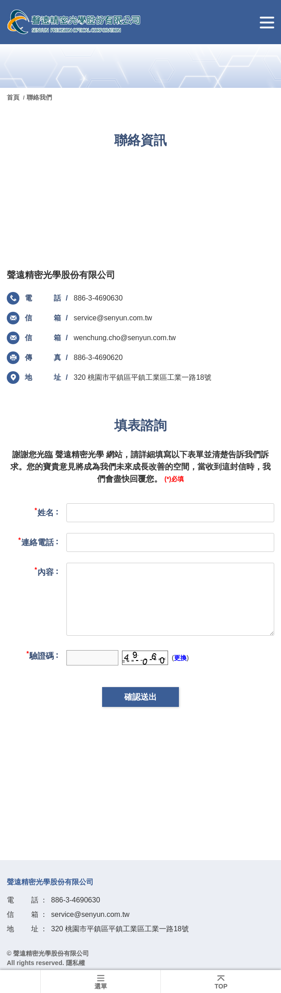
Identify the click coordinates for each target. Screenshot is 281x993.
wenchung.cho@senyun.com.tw (125, 338)
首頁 (14, 97)
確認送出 (140, 696)
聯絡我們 (39, 97)
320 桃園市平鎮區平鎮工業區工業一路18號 (142, 377)
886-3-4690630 (98, 298)
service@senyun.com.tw (113, 318)
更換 (180, 657)
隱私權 (75, 962)
